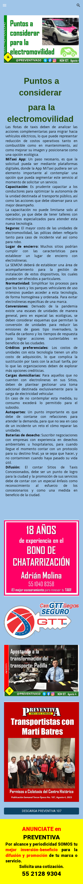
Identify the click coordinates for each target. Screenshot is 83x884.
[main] (41, 286)
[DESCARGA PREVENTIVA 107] (41, 811)
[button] (4, 5)
